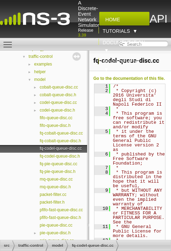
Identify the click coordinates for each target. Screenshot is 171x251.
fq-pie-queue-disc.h (58, 171)
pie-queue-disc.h (55, 232)
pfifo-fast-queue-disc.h (60, 217)
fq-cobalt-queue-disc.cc (61, 133)
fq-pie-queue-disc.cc (58, 163)
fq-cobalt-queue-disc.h (60, 140)
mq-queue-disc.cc (56, 179)
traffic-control (41, 56)
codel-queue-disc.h (57, 110)
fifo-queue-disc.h (55, 125)
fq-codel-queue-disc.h (60, 156)
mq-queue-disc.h (55, 186)
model (40, 79)
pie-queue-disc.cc (56, 225)
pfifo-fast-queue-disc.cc (61, 209)
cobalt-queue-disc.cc (59, 87)
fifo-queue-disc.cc (56, 117)
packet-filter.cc (53, 194)
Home (111, 19)
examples (43, 64)
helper (40, 71)
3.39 (82, 35)
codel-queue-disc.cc (58, 102)
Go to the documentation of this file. (129, 78)
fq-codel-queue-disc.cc (61, 148)
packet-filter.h (52, 202)
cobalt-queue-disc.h (58, 94)
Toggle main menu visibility (9, 41)
